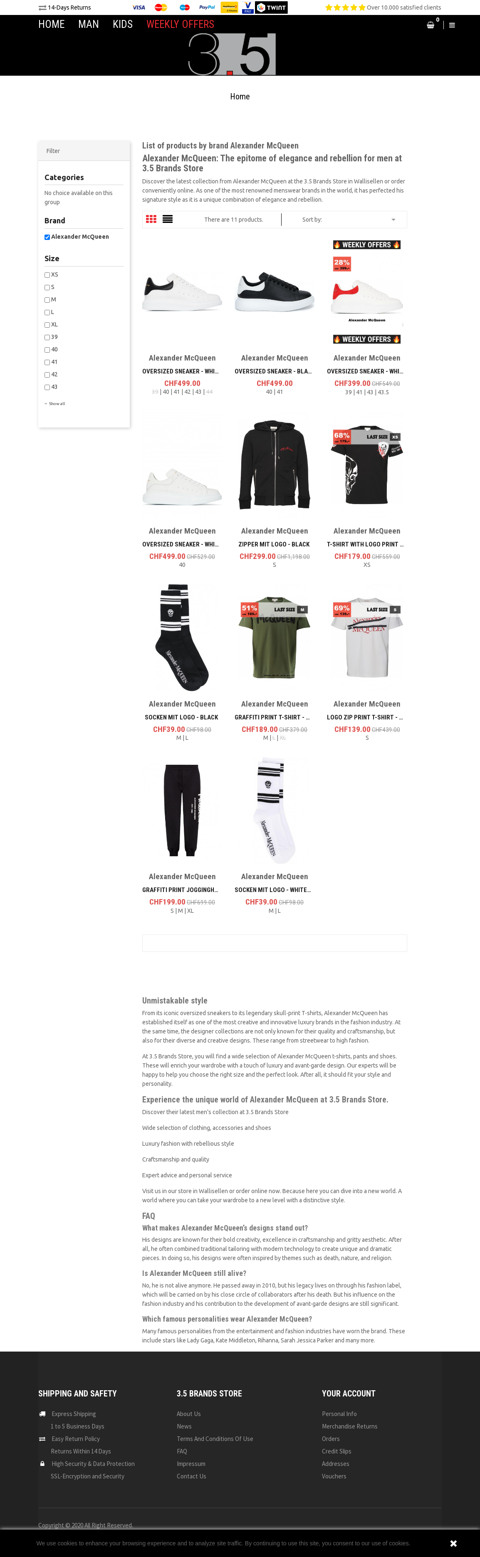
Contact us (191, 1476)
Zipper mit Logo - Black (273, 544)
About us (189, 1414)
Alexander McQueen (80, 236)
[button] (414, 25)
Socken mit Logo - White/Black (281, 890)
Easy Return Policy (76, 1439)
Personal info (339, 1414)
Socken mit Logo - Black (181, 717)
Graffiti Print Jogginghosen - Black (197, 890)
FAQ (182, 1451)
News (184, 1426)
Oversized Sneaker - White (182, 544)
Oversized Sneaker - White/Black (192, 371)
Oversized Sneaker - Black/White (284, 371)
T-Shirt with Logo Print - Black (374, 544)
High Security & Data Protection (93, 1464)
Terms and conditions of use (215, 1439)
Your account (349, 1394)
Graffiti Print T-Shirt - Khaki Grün (286, 717)
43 (54, 386)
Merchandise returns (350, 1426)
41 (54, 361)
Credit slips (336, 1451)
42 (54, 374)
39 (54, 337)
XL (54, 324)
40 (54, 349)
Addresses (335, 1464)
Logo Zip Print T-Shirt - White (371, 717)
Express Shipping (74, 1414)
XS (54, 274)
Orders (331, 1439)
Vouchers (334, 1476)
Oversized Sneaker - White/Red (373, 371)
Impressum (191, 1464)
